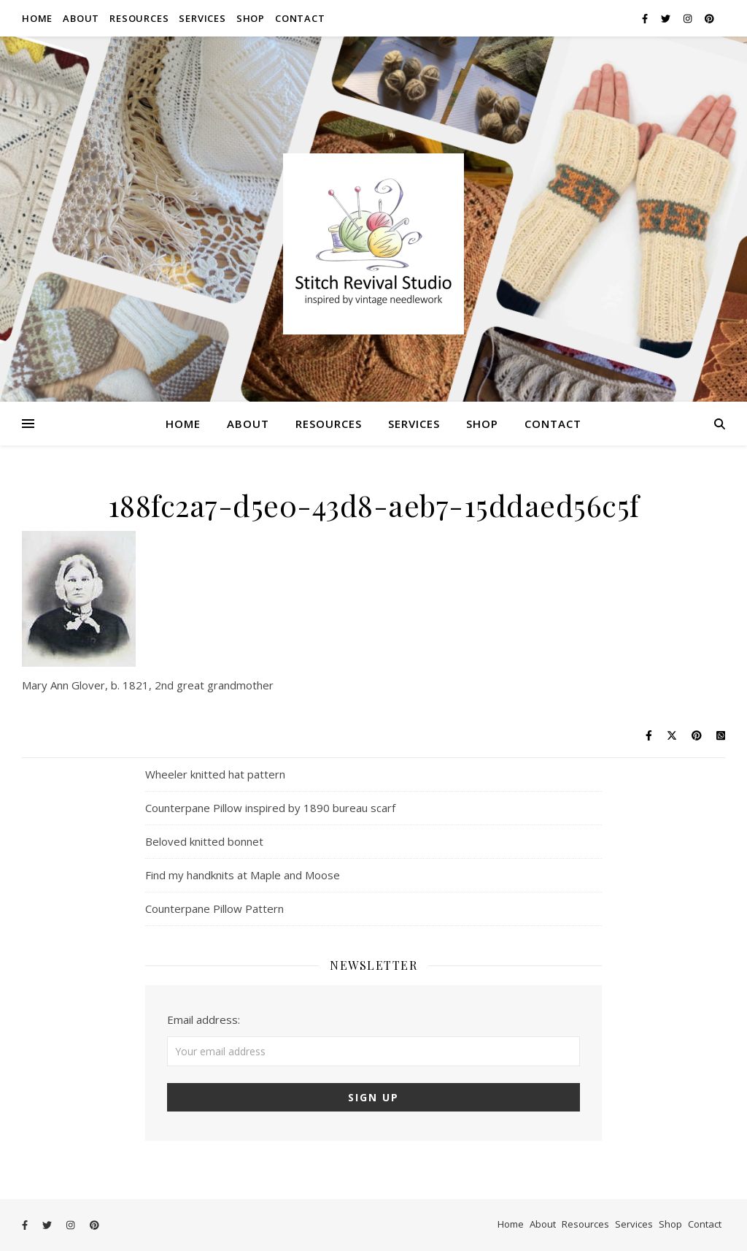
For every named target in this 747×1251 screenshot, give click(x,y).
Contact (300, 18)
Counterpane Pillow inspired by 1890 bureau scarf (270, 807)
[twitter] (667, 18)
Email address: (203, 1019)
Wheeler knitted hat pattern (215, 774)
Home (37, 18)
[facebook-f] (646, 18)
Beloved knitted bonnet (204, 841)
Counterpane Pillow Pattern (214, 908)
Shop (250, 18)
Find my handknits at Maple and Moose (242, 875)
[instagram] (689, 18)
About (81, 18)
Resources (139, 18)
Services (202, 18)
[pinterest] (709, 18)
